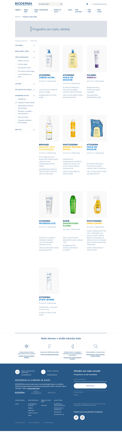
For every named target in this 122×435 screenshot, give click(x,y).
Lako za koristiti (23, 117)
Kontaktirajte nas (26, 377)
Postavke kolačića (49, 425)
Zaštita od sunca (57, 11)
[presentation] (88, 402)
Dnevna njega (22, 64)
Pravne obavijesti (20, 425)
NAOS (17, 406)
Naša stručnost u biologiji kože (59, 411)
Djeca (70, 10)
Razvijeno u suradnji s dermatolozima (25, 112)
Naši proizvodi (78, 11)
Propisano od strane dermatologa (24, 121)
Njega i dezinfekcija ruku (41, 11)
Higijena (18, 10)
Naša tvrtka (99, 11)
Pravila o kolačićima (34, 425)
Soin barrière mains (24, 68)
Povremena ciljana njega (26, 71)
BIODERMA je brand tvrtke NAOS (59, 407)
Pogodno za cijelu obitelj (26, 102)
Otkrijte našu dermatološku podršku (27, 359)
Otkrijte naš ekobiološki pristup (50, 357)
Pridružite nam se (59, 417)
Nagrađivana (22, 99)
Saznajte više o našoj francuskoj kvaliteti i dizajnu (95, 358)
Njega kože (26, 11)
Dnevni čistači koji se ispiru (25, 75)
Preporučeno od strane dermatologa (25, 107)
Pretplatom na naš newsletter (85, 377)
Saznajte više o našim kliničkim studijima (72, 361)
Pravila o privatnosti (78, 394)
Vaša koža (89, 11)
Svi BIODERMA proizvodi (32, 407)
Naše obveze (57, 414)
